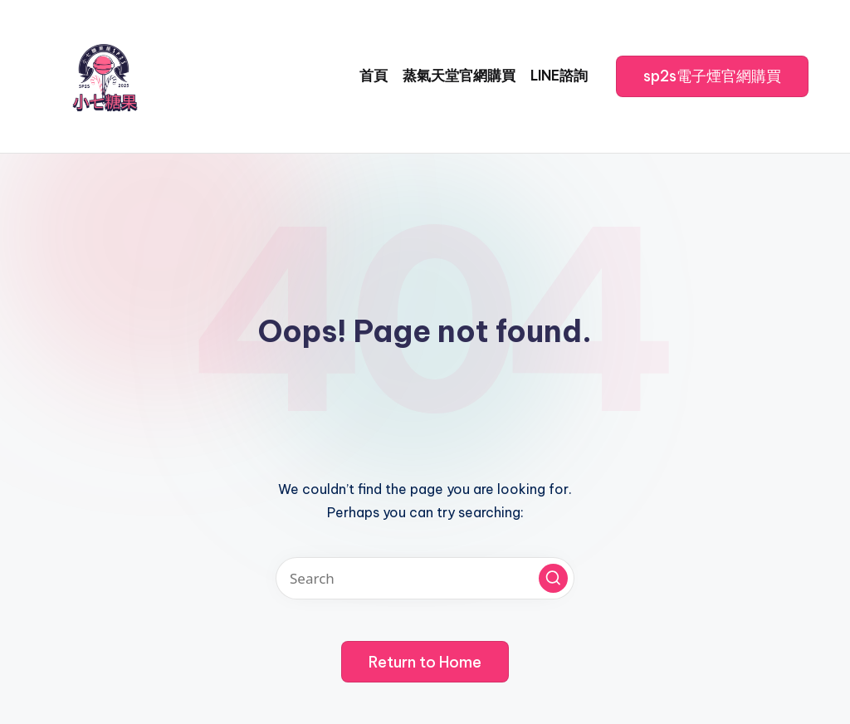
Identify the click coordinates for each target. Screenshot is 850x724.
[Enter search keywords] (425, 578)
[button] (712, 76)
